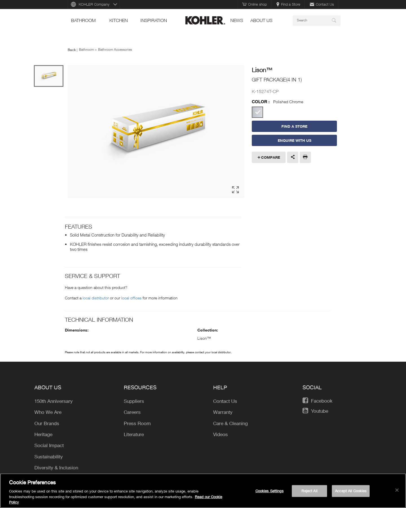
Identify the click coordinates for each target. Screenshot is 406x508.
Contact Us (322, 4)
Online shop (254, 4)
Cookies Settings (269, 491)
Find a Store (288, 4)
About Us (261, 20)
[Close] (397, 490)
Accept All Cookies (351, 491)
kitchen (118, 20)
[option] (156, 132)
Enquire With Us (294, 140)
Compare (270, 157)
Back (72, 49)
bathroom (83, 20)
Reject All (309, 491)
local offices (131, 297)
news (236, 20)
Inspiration (153, 20)
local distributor (96, 297)
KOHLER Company (94, 4)
